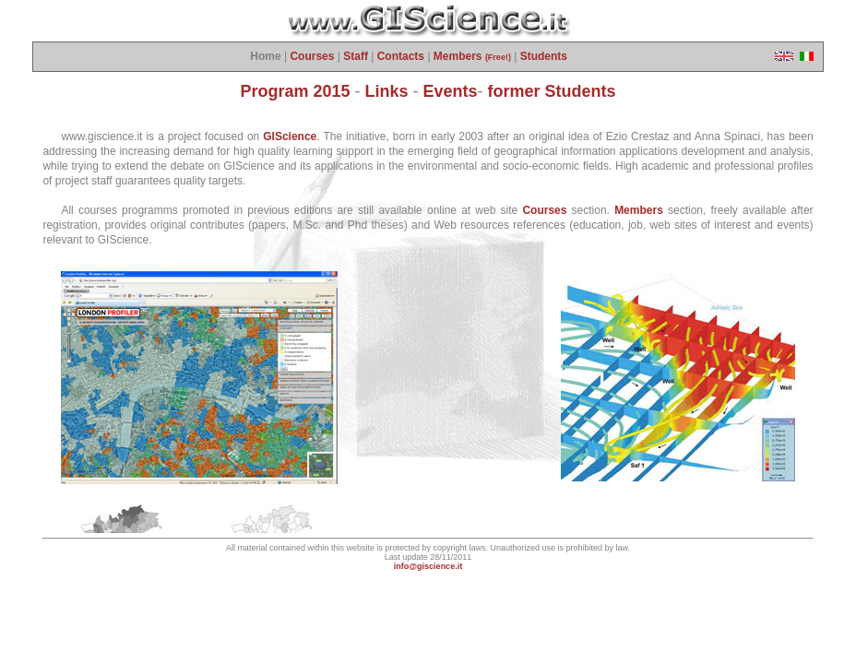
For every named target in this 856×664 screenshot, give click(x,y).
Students (543, 56)
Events (450, 91)
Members (472, 56)
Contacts (400, 56)
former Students (552, 91)
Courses (312, 56)
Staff (355, 56)
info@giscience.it (428, 566)
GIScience (289, 136)
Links (387, 91)
